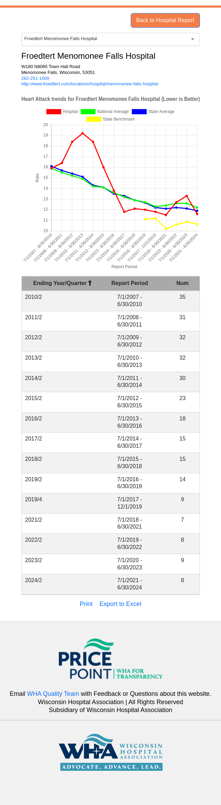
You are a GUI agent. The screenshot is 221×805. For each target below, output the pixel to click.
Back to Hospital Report (165, 20)
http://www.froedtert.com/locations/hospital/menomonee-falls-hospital (89, 83)
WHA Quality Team (53, 693)
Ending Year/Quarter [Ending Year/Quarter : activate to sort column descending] (62, 283)
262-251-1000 (35, 78)
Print (86, 603)
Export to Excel (120, 603)
